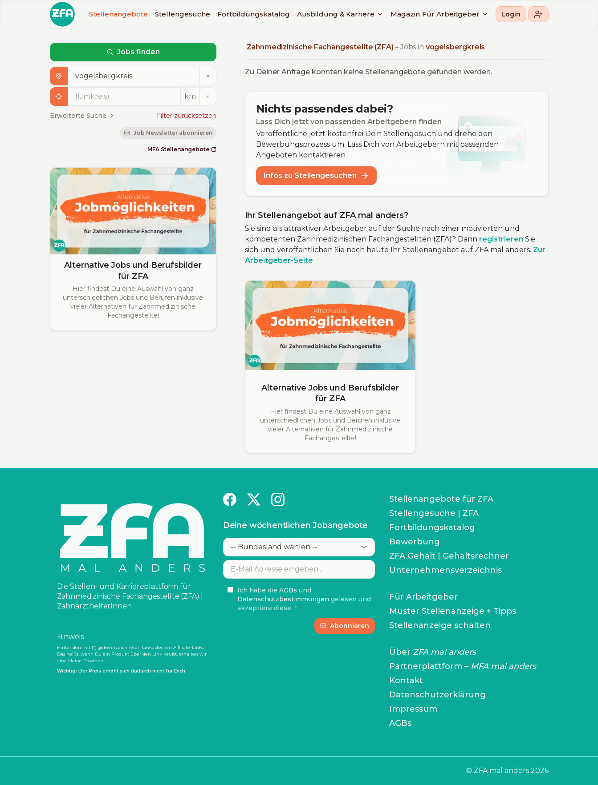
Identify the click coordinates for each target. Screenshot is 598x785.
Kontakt (406, 680)
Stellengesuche (182, 14)
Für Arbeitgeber (455, 14)
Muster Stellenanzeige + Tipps (452, 611)
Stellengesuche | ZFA (434, 513)
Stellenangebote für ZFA (441, 499)
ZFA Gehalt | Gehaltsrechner (449, 556)
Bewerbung (414, 542)
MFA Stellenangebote (181, 149)
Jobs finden (133, 52)
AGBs (288, 590)
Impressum (413, 709)
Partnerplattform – (462, 666)
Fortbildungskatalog (253, 14)
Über (432, 652)
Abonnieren (344, 626)
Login (511, 14)
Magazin (405, 14)
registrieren (501, 239)
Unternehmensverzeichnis (445, 570)
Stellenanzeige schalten (440, 625)
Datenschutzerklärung (437, 695)
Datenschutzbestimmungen (283, 599)
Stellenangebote (118, 14)
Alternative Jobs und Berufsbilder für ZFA (132, 270)
